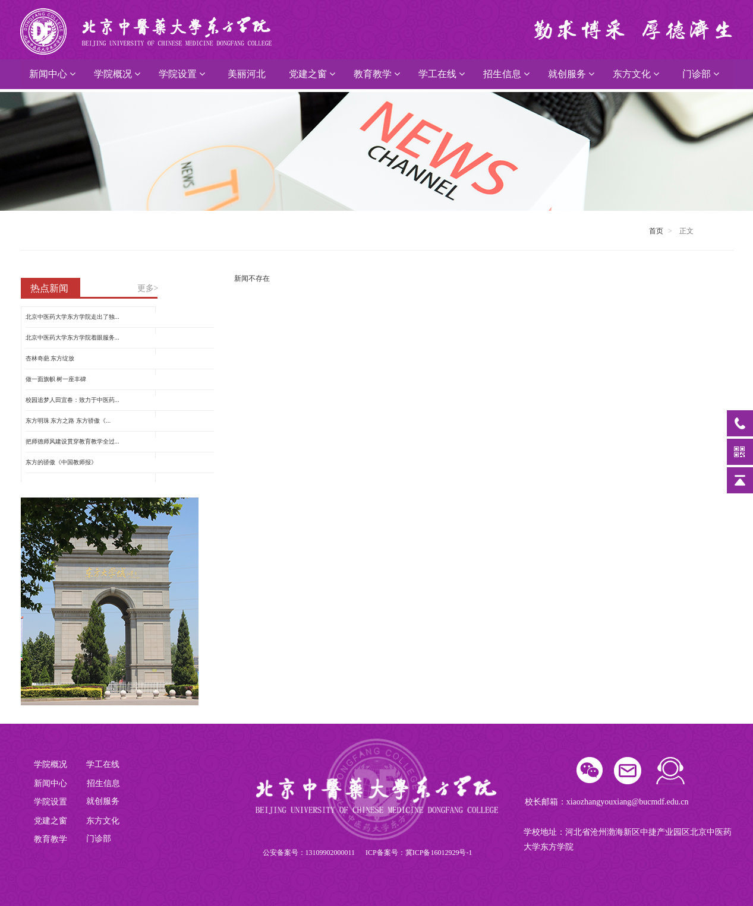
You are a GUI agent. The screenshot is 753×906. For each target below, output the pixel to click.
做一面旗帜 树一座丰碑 (56, 379)
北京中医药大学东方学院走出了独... (72, 316)
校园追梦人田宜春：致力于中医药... (72, 400)
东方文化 (636, 74)
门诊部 (700, 74)
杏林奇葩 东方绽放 (50, 358)
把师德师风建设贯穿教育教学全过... (72, 441)
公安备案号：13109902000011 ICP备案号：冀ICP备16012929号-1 (367, 852)
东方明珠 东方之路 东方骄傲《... (68, 420)
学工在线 (441, 74)
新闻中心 (52, 74)
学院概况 (117, 74)
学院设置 (182, 74)
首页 (656, 231)
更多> (148, 288)
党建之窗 (312, 74)
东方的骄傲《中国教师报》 (61, 462)
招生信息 (506, 74)
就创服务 (571, 74)
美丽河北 (247, 74)
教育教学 (377, 74)
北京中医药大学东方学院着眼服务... (72, 337)
